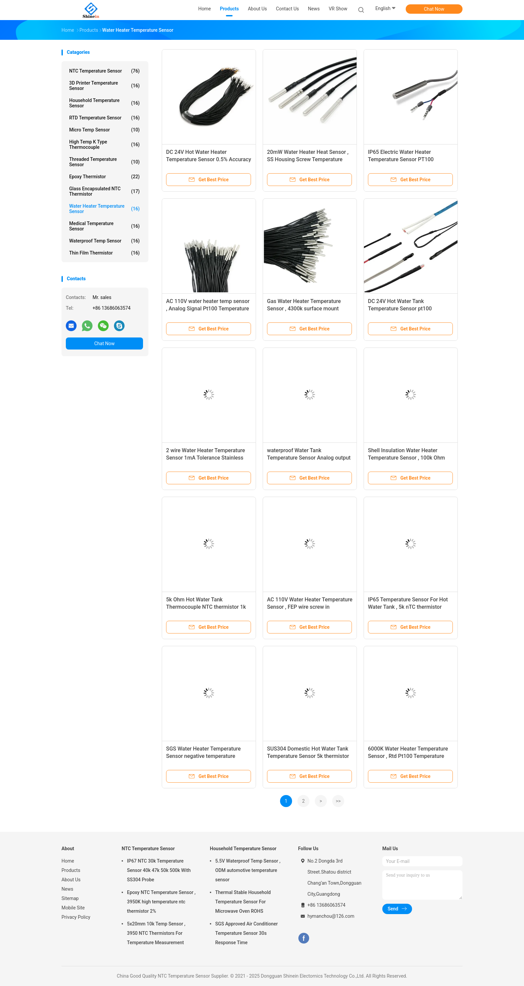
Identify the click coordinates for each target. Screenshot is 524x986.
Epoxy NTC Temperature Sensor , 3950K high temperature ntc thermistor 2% (161, 902)
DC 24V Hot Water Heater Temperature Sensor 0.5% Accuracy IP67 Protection (208, 159)
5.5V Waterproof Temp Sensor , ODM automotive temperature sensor (247, 870)
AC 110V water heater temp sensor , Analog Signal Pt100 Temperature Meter (208, 308)
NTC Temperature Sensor (104, 71)
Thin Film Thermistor (104, 253)
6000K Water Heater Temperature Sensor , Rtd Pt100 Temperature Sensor (408, 756)
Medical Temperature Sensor (104, 226)
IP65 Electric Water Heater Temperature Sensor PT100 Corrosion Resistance (401, 159)
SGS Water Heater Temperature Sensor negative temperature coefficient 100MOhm (203, 756)
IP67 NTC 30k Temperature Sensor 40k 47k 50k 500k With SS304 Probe (158, 870)
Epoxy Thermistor (104, 176)
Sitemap (70, 898)
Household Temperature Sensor (104, 103)
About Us (71, 879)
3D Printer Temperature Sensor (104, 85)
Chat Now (434, 9)
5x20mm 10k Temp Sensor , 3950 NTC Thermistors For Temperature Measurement (156, 933)
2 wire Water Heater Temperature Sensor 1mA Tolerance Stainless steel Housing (205, 457)
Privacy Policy (75, 917)
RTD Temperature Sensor (104, 117)
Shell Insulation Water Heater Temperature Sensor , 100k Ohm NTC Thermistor (406, 457)
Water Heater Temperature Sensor (104, 208)
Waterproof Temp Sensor (104, 240)
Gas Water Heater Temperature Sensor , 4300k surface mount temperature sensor (304, 308)
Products (70, 870)
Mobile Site (73, 907)
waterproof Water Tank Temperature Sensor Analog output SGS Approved (309, 457)
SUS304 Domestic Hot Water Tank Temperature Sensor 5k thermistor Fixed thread (308, 756)
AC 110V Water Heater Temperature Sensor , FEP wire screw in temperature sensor (310, 606)
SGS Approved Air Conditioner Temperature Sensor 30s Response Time (246, 933)
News (67, 889)
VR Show (338, 8)
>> (338, 801)
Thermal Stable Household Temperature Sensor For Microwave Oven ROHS (243, 902)
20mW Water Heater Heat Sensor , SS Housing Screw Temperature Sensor (308, 159)
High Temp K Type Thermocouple (104, 144)
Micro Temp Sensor (104, 129)
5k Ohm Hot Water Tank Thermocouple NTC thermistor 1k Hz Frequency (206, 606)
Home (67, 861)
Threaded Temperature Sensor (104, 162)
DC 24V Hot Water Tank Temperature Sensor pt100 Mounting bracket (400, 308)
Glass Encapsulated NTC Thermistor (104, 191)
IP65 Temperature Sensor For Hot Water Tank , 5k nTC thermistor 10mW (408, 606)
